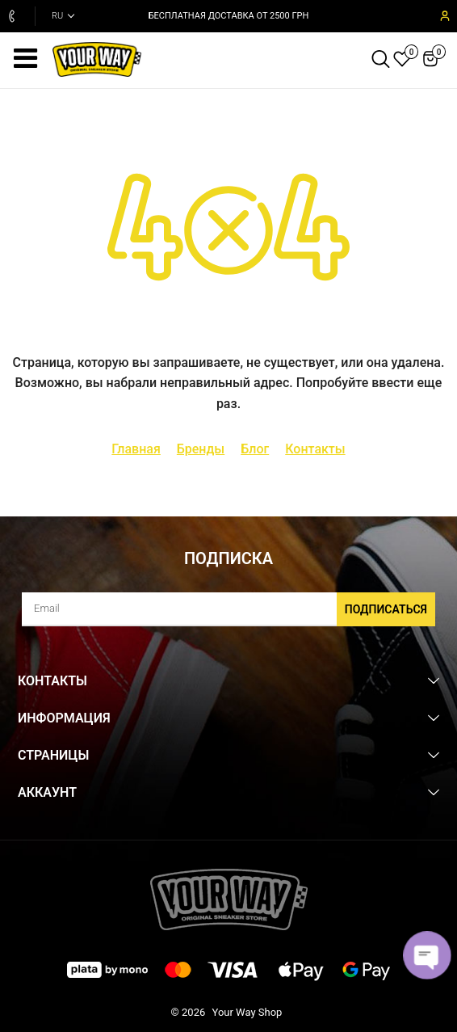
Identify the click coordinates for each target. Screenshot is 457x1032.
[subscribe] (228, 609)
